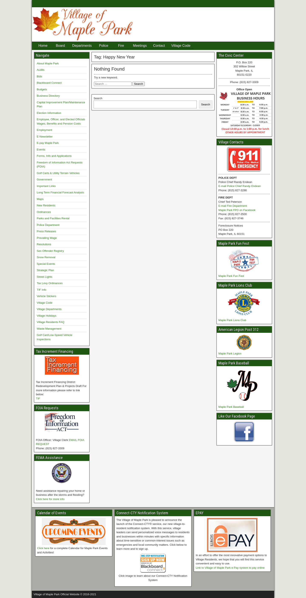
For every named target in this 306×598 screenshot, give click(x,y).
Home (43, 45)
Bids (39, 76)
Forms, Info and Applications (54, 155)
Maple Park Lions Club (232, 320)
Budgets (42, 89)
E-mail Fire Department (232, 205)
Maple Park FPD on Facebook (236, 210)
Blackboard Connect (49, 82)
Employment (44, 130)
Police (103, 45)
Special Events (46, 263)
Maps (40, 199)
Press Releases (46, 231)
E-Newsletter (44, 136)
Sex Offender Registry (50, 250)
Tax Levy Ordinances (49, 283)
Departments (82, 45)
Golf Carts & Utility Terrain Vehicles (58, 173)
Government (44, 179)
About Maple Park (48, 63)
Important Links (46, 186)
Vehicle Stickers (46, 296)
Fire (121, 45)
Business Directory (48, 95)
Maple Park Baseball (231, 406)
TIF (38, 398)
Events (41, 149)
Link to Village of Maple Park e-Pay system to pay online (230, 567)
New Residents (46, 205)
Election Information (49, 113)
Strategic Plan (45, 270)
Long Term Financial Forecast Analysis (60, 192)
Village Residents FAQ (50, 322)
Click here (43, 548)
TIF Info (41, 289)
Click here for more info (50, 499)
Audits (40, 69)
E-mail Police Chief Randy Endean (239, 186)
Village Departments (49, 309)
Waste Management (49, 328)
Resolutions (44, 244)
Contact (159, 45)
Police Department (48, 225)
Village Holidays (46, 315)
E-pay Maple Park (48, 143)
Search (98, 98)
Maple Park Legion (229, 353)
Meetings (140, 45)
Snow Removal (46, 257)
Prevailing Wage (47, 237)
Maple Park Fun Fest (231, 276)
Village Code (180, 45)
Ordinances (44, 212)
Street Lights (44, 276)
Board (60, 45)
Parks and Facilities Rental (53, 218)
